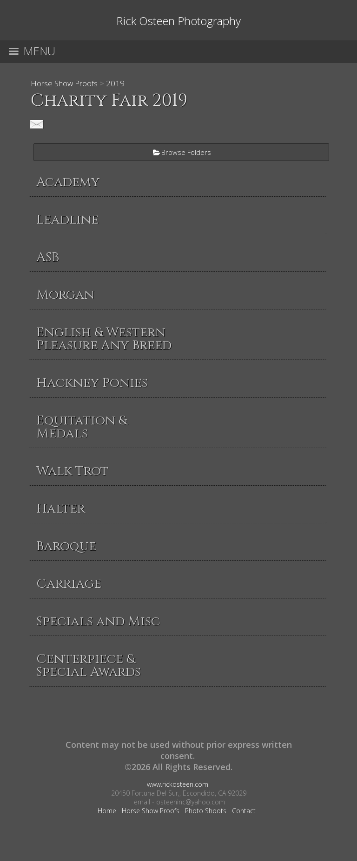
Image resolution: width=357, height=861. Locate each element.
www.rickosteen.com (177, 784)
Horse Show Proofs (64, 83)
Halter (60, 508)
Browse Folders (186, 152)
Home (107, 810)
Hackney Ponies (92, 383)
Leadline (67, 219)
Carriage (68, 583)
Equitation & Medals (81, 427)
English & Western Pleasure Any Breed (104, 339)
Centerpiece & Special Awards (88, 665)
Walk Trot (72, 471)
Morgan (65, 294)
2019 (115, 83)
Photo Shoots (205, 810)
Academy (67, 182)
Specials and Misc (98, 621)
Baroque (66, 546)
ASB (47, 257)
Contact (244, 810)
